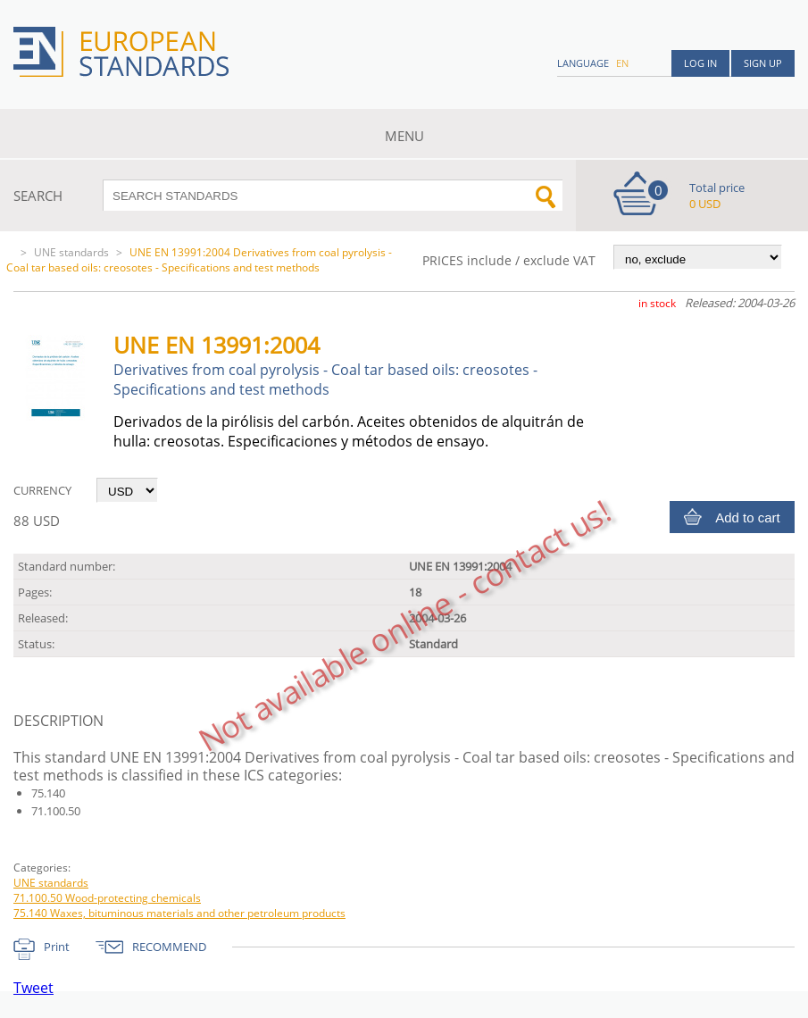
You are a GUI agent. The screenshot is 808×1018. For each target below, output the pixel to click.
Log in (700, 63)
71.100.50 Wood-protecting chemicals (107, 897)
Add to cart (747, 517)
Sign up (763, 63)
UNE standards (71, 252)
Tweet (33, 987)
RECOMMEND (169, 947)
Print (57, 947)
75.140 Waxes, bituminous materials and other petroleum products (179, 913)
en (622, 63)
